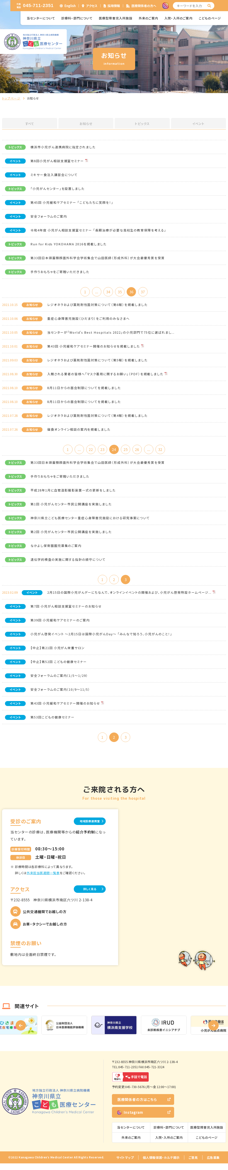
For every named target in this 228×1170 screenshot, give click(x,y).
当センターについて (41, 18)
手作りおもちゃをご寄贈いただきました (59, 272)
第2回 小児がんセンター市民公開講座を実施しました (71, 534)
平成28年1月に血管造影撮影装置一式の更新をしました (73, 493)
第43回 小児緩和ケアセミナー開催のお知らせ (65, 707)
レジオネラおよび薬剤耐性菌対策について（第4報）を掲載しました (97, 417)
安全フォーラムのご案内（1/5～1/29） (59, 680)
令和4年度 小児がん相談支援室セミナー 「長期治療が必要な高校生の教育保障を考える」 (98, 230)
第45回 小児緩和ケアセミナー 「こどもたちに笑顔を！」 (71, 202)
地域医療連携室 (84, 827)
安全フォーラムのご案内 (48, 216)
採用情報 (114, 6)
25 (127, 451)
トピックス (142, 123)
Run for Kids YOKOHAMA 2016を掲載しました (68, 244)
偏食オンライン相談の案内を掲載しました (78, 431)
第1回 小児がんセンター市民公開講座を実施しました (71, 507)
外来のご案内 (148, 18)
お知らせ (86, 123)
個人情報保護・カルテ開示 (161, 1164)
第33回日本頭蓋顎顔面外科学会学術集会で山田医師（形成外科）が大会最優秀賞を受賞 (97, 258)
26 (141, 451)
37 (148, 292)
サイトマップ (125, 1164)
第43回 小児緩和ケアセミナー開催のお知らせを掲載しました (93, 347)
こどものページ (210, 18)
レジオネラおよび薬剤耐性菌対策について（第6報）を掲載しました (97, 306)
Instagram (130, 1118)
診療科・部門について (77, 18)
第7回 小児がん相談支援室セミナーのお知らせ (66, 610)
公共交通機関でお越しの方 (45, 918)
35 (121, 292)
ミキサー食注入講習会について (54, 175)
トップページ (11, 98)
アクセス (91, 6)
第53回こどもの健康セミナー (52, 721)
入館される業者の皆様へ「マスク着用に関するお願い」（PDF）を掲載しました (105, 375)
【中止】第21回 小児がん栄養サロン (57, 652)
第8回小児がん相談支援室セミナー (57, 161)
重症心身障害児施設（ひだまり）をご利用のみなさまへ (88, 320)
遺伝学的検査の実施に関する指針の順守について (68, 562)
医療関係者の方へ (143, 6)
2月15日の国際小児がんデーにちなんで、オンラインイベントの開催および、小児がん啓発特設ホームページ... (129, 597)
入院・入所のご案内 (178, 18)
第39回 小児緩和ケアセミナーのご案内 (60, 624)
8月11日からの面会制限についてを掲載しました (84, 389)
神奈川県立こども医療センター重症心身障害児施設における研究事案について (90, 521)
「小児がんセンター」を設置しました (57, 188)
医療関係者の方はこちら (137, 1106)
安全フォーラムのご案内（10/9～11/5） (60, 694)
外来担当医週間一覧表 (43, 879)
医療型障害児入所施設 (115, 18)
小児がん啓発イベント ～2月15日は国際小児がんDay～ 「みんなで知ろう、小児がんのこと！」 (101, 638)
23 (100, 451)
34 (107, 292)
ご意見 (193, 1164)
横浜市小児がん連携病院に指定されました (63, 147)
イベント (198, 123)
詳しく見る (85, 895)
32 (168, 451)
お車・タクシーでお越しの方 (45, 930)
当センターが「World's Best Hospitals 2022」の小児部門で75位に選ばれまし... (111, 334)
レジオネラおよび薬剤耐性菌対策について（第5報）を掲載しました (97, 361)
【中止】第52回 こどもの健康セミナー (58, 666)
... (93, 292)
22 (87, 451)
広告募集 (213, 1164)
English (70, 6)
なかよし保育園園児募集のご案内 (55, 548)
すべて (30, 123)
